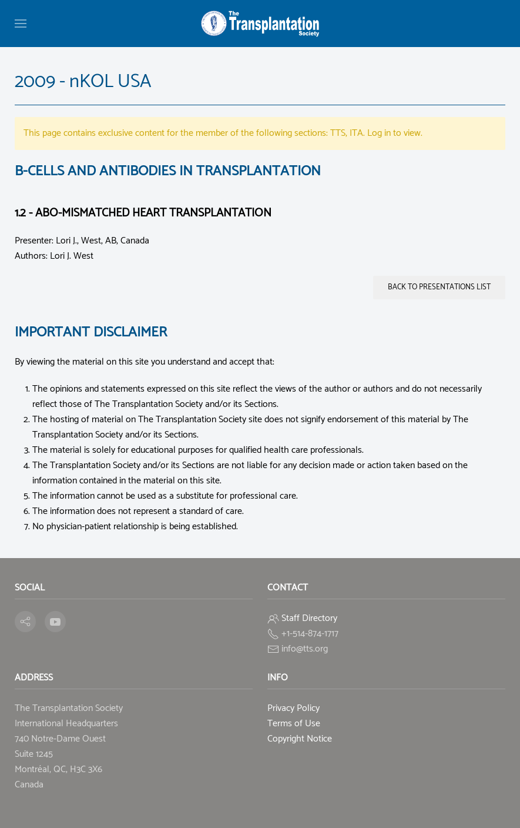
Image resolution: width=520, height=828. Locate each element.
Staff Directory (309, 618)
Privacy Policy (293, 708)
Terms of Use (293, 724)
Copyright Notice (299, 739)
